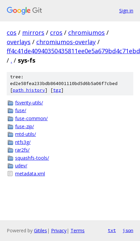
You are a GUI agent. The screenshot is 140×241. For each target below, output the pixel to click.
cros (56, 32)
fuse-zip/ (24, 126)
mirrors (33, 32)
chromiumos (86, 32)
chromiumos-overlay (66, 42)
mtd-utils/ (25, 134)
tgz (57, 90)
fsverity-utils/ (29, 102)
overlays (19, 42)
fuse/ (20, 110)
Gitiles (40, 230)
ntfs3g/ (23, 142)
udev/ (21, 165)
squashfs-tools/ (32, 158)
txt (112, 230)
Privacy (58, 230)
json (128, 230)
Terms (78, 230)
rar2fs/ (22, 150)
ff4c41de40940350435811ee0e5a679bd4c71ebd (73, 51)
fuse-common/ (31, 118)
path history (29, 90)
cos (11, 32)
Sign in (126, 10)
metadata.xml (30, 173)
